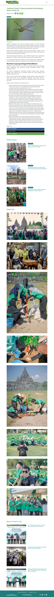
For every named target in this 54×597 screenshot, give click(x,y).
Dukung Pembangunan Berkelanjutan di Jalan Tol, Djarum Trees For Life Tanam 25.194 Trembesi (37, 570)
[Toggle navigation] (46, 2)
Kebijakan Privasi (32, 592)
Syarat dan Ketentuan (22, 592)
